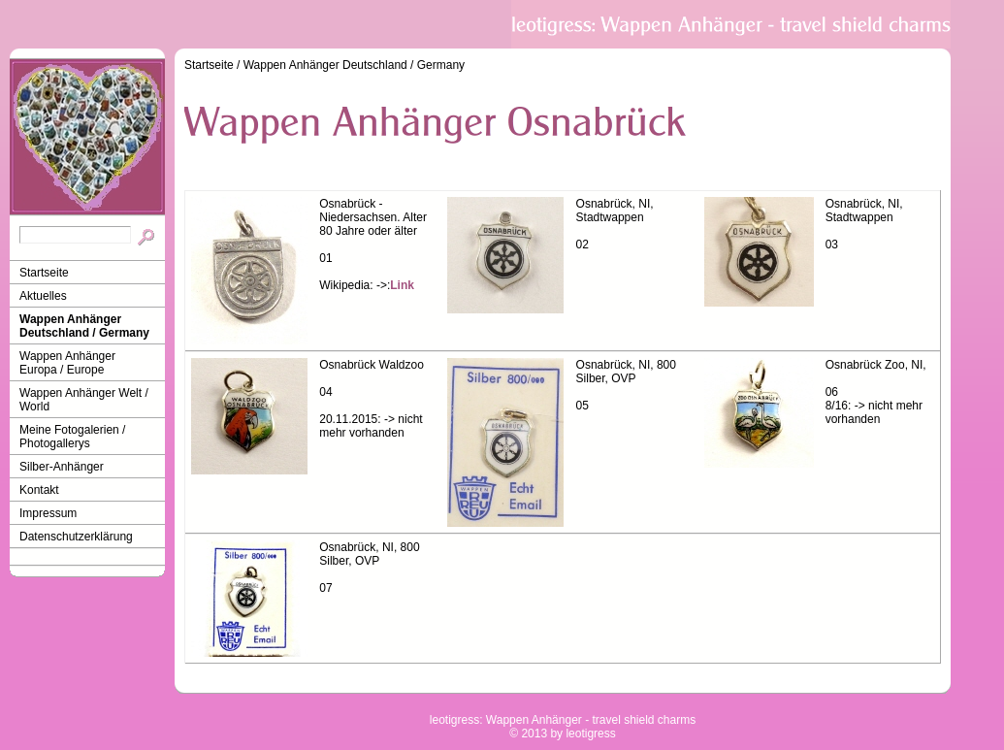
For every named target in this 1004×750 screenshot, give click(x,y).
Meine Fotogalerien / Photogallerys (72, 436)
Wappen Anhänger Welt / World (83, 399)
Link (402, 285)
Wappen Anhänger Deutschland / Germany (84, 326)
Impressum (48, 513)
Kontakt (39, 490)
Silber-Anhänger (61, 466)
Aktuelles (43, 296)
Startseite (44, 272)
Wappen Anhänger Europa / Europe (67, 362)
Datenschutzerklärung (76, 536)
